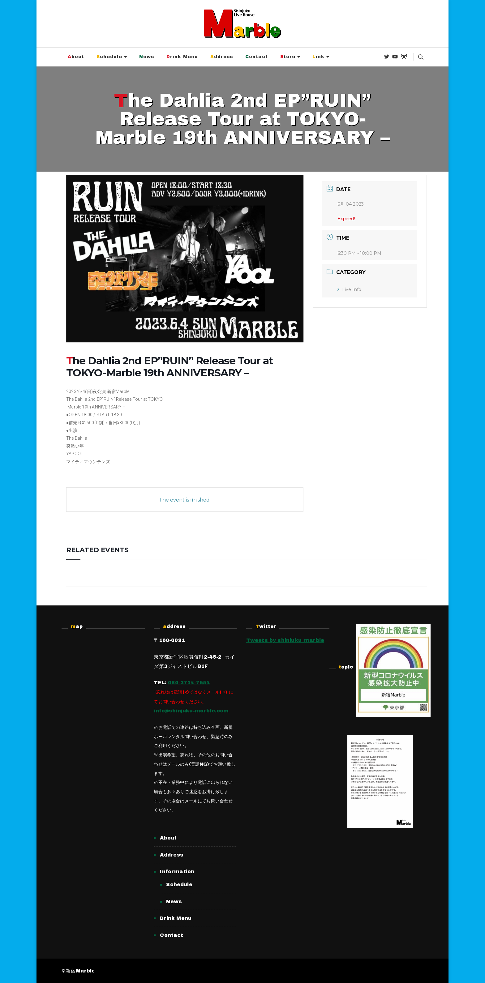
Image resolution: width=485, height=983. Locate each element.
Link (318, 56)
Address (221, 56)
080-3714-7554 (189, 682)
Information (177, 871)
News (146, 56)
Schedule (109, 56)
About (76, 56)
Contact (256, 56)
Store (287, 56)
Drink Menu (182, 56)
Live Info (349, 289)
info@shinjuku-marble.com (191, 710)
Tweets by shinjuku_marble (285, 640)
